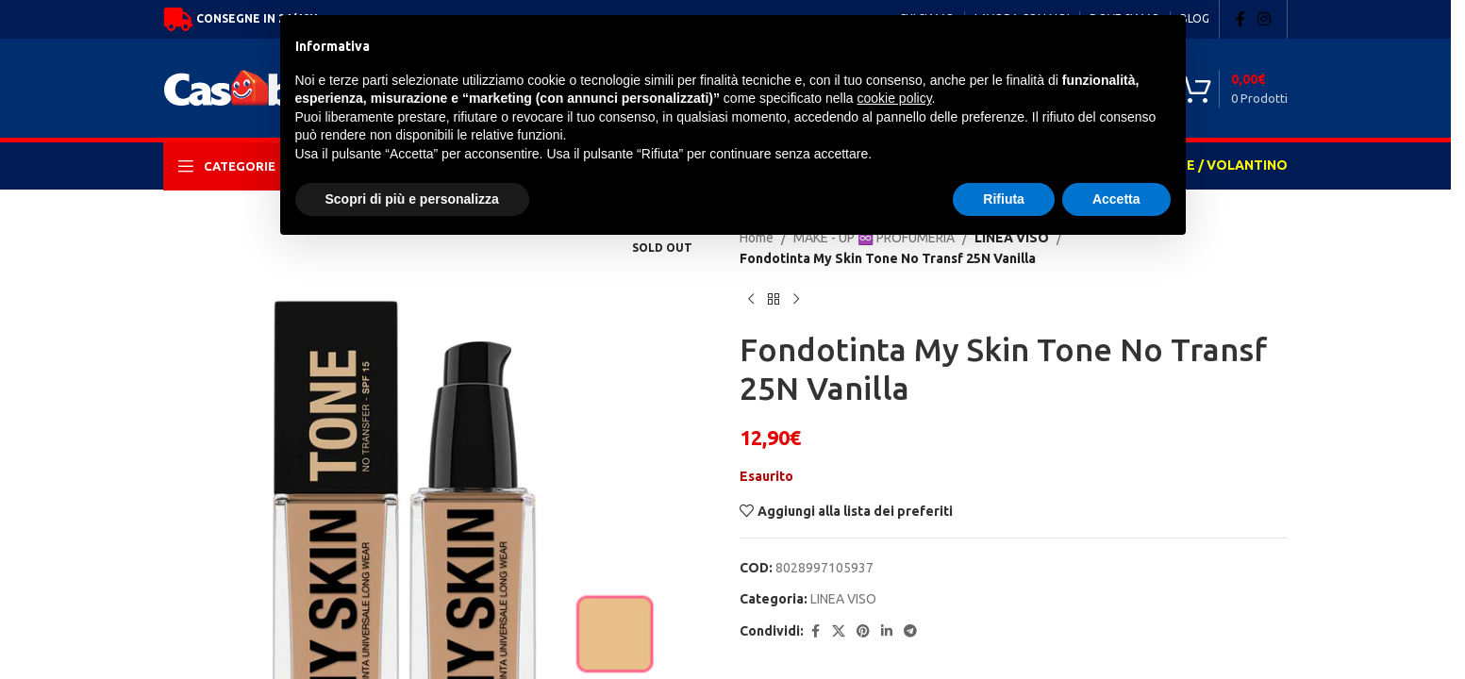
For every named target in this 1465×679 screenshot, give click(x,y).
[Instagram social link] (1264, 19)
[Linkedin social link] (886, 631)
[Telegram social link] (910, 631)
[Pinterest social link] (863, 631)
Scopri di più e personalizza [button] (412, 199)
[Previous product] (751, 300)
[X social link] (838, 631)
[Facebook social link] (1240, 19)
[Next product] (796, 300)
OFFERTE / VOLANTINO (1211, 165)
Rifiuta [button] (1003, 199)
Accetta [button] (1116, 199)
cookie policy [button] (894, 98)
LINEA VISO (843, 598)
